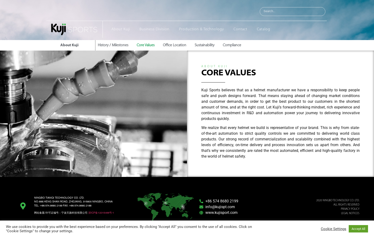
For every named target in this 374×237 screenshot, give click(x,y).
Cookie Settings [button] (333, 229)
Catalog (263, 29)
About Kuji (120, 29)
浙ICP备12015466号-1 (101, 212)
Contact (240, 29)
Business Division (155, 29)
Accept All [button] (358, 229)
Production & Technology (201, 29)
